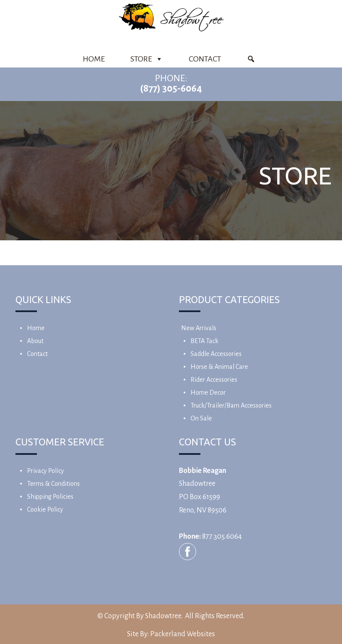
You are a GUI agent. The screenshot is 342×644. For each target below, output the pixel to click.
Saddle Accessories (216, 353)
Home (94, 59)
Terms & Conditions (53, 483)
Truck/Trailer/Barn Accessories (231, 405)
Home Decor (208, 392)
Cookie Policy (45, 509)
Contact (205, 59)
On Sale (201, 418)
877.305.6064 (222, 536)
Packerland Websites (182, 634)
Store (146, 59)
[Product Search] (251, 58)
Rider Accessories (214, 379)
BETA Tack (204, 340)
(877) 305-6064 (171, 88)
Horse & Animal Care (219, 366)
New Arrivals (198, 328)
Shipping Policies (50, 496)
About (35, 340)
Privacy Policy (45, 470)
